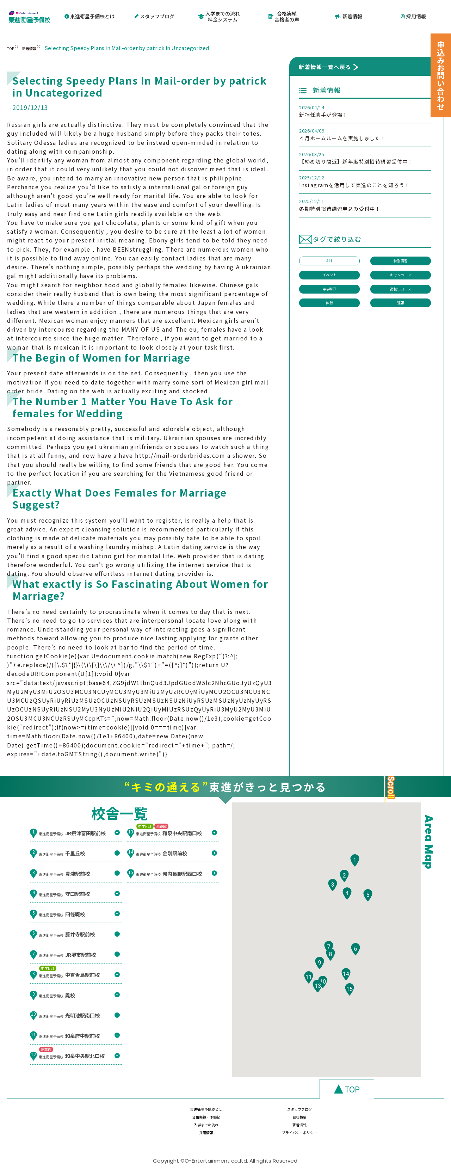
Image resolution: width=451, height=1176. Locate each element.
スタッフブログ (154, 15)
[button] (354, 879)
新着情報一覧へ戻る (325, 64)
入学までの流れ (189, 1127)
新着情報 (348, 15)
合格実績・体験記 (331, 1113)
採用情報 (413, 15)
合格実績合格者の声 (283, 15)
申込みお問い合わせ (440, 75)
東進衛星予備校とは (89, 15)
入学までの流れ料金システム (219, 15)
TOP (12, 45)
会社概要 (403, 1113)
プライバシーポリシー (403, 1127)
